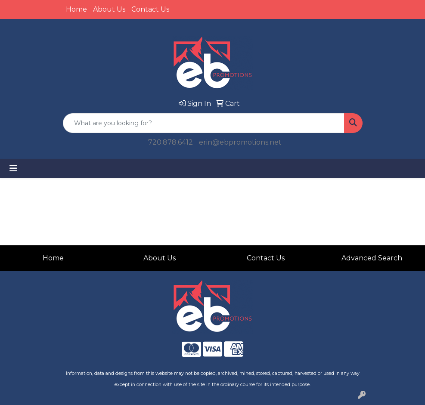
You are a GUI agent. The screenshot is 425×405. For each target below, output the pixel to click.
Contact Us (150, 9)
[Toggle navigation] (13, 168)
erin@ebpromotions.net (240, 142)
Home (76, 9)
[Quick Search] (203, 123)
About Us (109, 9)
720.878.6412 (170, 142)
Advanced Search (371, 258)
